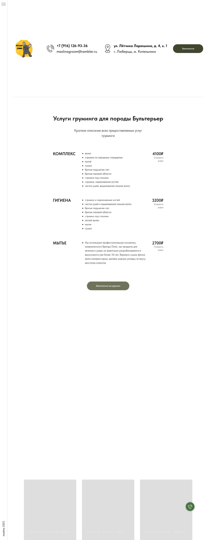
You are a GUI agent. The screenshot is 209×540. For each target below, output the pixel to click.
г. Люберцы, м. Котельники (135, 51)
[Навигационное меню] (4, 4)
